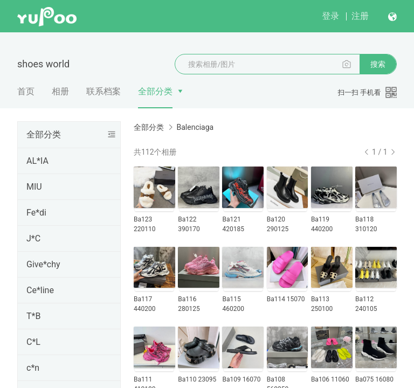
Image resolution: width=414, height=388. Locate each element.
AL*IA (37, 161)
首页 (25, 91)
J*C (33, 238)
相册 (60, 91)
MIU (34, 187)
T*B (33, 316)
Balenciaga (194, 127)
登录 (330, 16)
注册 (360, 16)
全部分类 (155, 91)
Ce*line (40, 290)
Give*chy (43, 264)
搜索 (377, 64)
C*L (33, 342)
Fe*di (36, 212)
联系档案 (103, 91)
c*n (32, 368)
